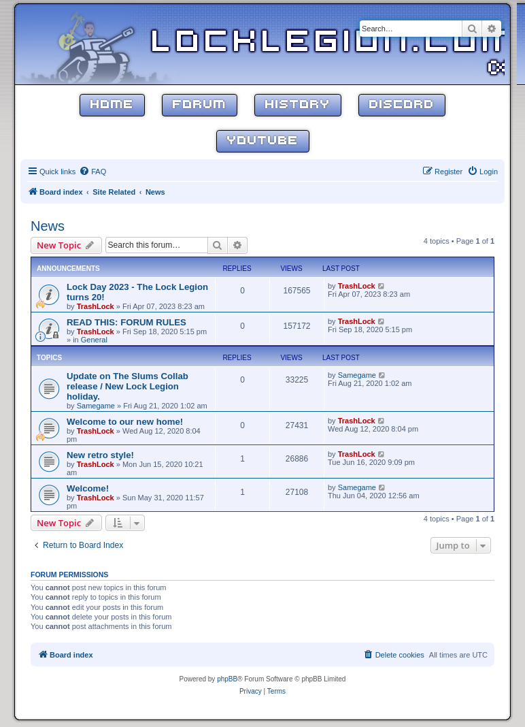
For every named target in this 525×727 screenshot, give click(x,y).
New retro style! (100, 455)
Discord (402, 105)
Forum (199, 105)
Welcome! (88, 488)
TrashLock (95, 306)
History (298, 105)
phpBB (227, 679)
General (94, 340)
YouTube (263, 141)
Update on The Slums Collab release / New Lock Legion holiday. (127, 386)
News (48, 226)
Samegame (96, 406)
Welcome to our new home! (125, 422)
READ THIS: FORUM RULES (126, 322)
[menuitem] (92, 171)
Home (112, 105)
